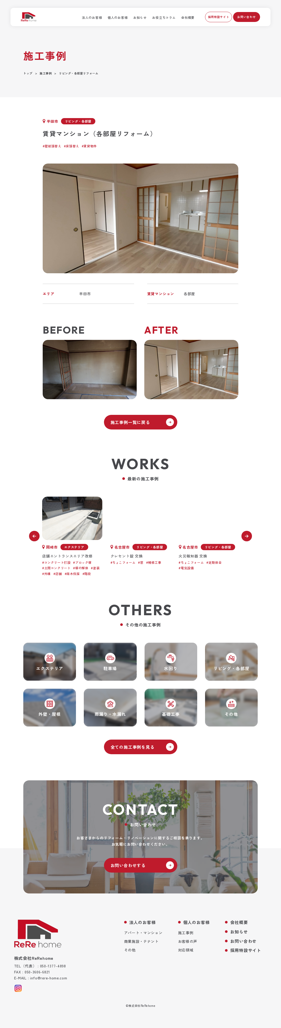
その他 (130, 950)
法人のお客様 (92, 17)
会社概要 (188, 17)
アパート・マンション (143, 932)
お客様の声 (187, 941)
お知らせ (140, 17)
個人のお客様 (118, 17)
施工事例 (186, 932)
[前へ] (34, 536)
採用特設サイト (218, 17)
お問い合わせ (246, 17)
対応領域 (186, 950)
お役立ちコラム (163, 17)
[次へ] (246, 536)
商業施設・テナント (141, 941)
